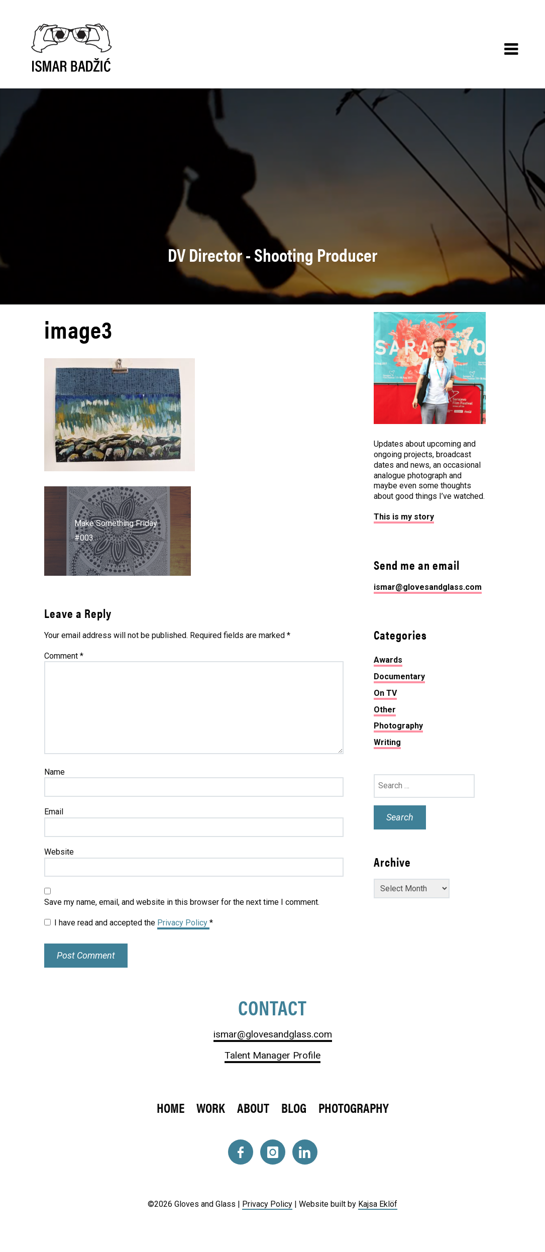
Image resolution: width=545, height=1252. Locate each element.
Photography (398, 726)
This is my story (404, 516)
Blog (293, 1107)
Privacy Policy (183, 922)
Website (59, 852)
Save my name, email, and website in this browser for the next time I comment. (181, 902)
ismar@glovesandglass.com (428, 587)
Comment (63, 656)
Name (54, 772)
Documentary (399, 676)
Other (385, 709)
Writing (387, 742)
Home (170, 1107)
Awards (388, 660)
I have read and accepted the (128, 923)
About (253, 1107)
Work (210, 1107)
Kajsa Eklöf (377, 1204)
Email (53, 811)
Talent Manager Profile (272, 1055)
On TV (385, 693)
